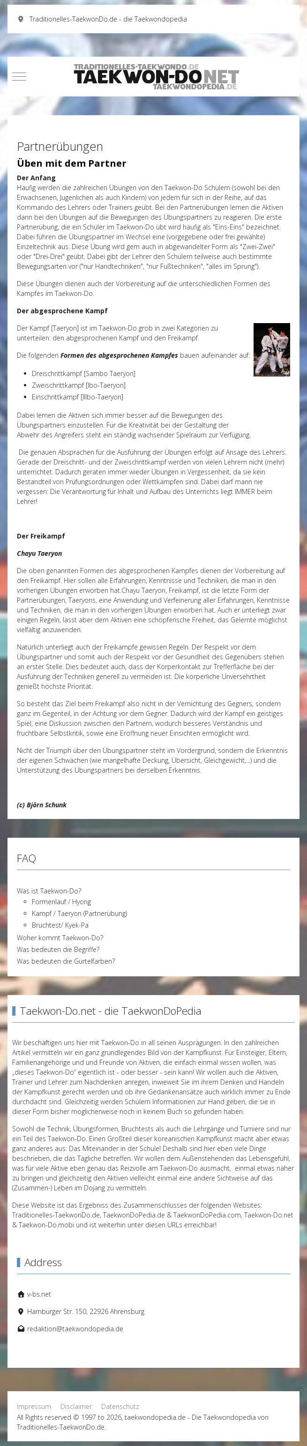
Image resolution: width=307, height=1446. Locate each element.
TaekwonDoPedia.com (207, 1214)
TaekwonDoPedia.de (134, 1214)
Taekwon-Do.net (268, 1214)
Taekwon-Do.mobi (46, 1224)
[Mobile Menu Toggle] (19, 76)
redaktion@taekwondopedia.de (75, 1328)
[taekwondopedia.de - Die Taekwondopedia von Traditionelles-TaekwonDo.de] (153, 76)
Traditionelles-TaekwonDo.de (56, 1214)
